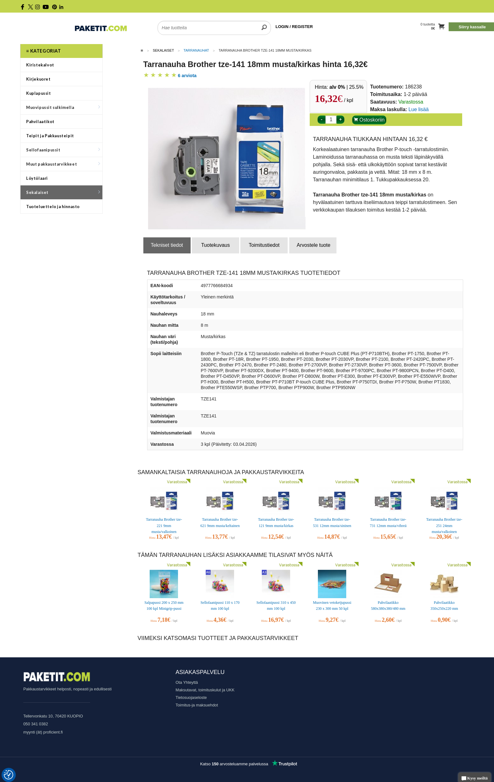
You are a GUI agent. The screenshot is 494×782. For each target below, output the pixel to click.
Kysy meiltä (475, 778)
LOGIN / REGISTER (294, 26)
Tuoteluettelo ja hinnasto (53, 206)
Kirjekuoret (38, 79)
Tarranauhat (196, 50)
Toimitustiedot (264, 245)
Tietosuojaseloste (191, 697)
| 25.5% (347, 87)
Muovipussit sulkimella (63, 107)
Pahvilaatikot (40, 121)
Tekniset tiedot (167, 245)
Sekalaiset (63, 192)
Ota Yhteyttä (186, 682)
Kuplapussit (38, 93)
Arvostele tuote (313, 245)
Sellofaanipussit (63, 149)
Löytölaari (37, 178)
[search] (264, 24)
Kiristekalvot (40, 64)
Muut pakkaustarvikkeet (63, 164)
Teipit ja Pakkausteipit (50, 135)
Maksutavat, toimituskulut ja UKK (204, 690)
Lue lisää (419, 109)
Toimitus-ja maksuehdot (196, 705)
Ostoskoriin (369, 119)
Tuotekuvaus (215, 245)
